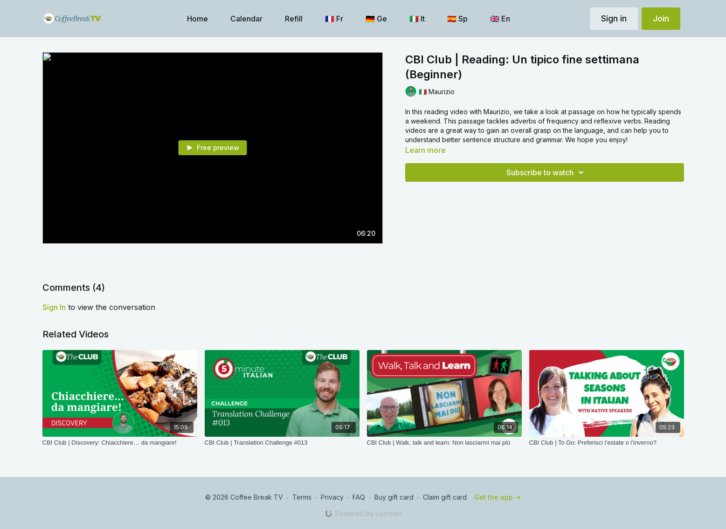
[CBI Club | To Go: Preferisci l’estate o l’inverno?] (606, 442)
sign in (54, 307)
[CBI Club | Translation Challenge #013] (282, 442)
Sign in (614, 18)
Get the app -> (497, 497)
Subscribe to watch (546, 172)
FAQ (359, 497)
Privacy (332, 497)
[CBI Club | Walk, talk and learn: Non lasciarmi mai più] (444, 442)
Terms (301, 497)
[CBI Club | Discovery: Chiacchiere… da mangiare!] (119, 442)
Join (661, 18)
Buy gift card (394, 497)
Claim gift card (445, 497)
